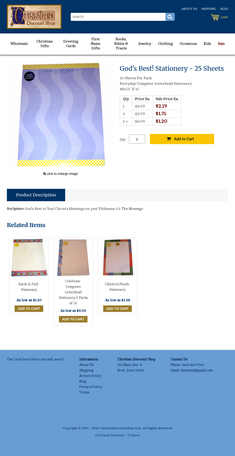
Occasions (188, 44)
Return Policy (90, 376)
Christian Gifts (44, 43)
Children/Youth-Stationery (117, 287)
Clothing (165, 44)
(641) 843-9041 (193, 365)
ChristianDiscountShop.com (120, 428)
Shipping (208, 9)
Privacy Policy (90, 387)
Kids (207, 44)
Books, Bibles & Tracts (121, 43)
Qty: (123, 140)
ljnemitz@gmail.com (197, 370)
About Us (189, 9)
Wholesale (19, 44)
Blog (224, 9)
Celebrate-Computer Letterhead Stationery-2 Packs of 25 (73, 292)
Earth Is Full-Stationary (29, 287)
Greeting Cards (70, 43)
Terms (84, 392)
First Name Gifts (95, 43)
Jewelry (144, 44)
